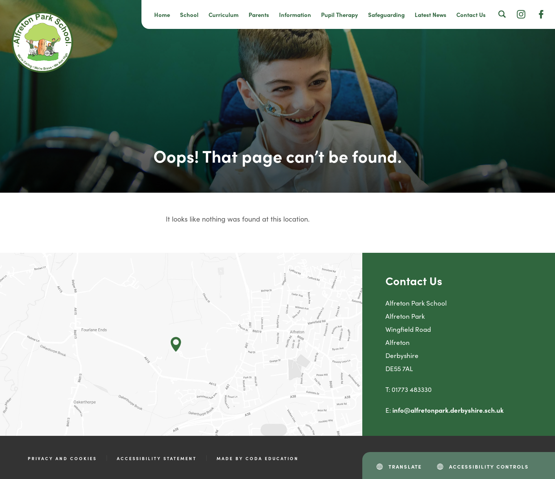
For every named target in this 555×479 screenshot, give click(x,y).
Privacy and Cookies (62, 458)
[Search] (502, 14)
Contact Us (471, 14)
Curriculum (224, 14)
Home (162, 14)
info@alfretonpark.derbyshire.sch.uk (448, 410)
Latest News (430, 14)
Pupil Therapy (339, 14)
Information (295, 14)
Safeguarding (386, 14)
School (189, 14)
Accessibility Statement (157, 458)
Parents (259, 14)
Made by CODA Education (258, 458)
